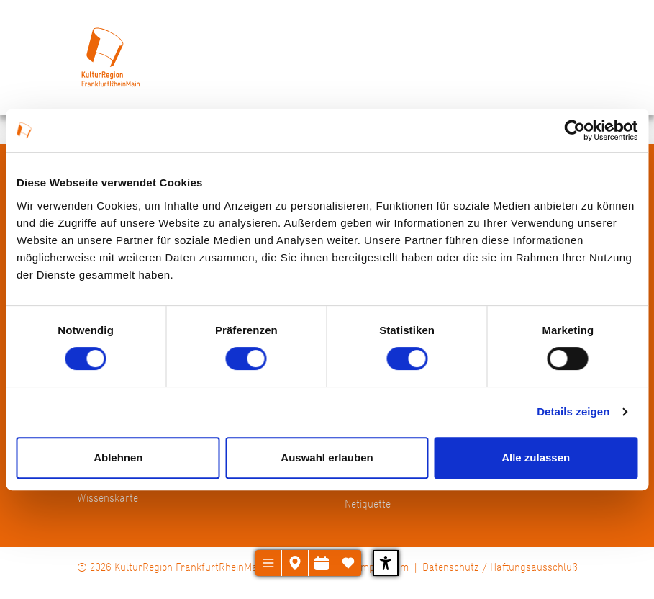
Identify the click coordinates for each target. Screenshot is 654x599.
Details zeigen (573, 411)
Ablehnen (118, 457)
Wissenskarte (107, 497)
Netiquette (368, 503)
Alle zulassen (535, 457)
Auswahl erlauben (327, 457)
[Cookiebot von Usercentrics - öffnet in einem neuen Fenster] (574, 130)
